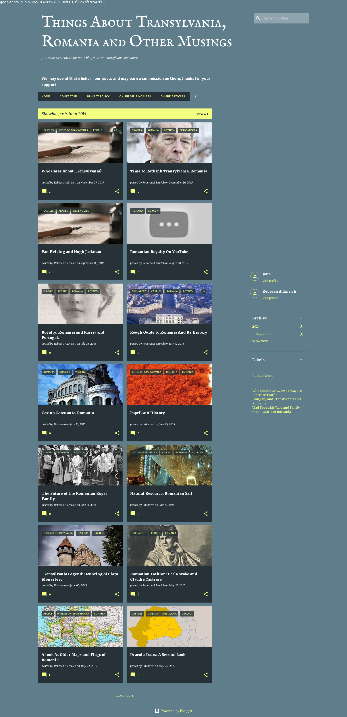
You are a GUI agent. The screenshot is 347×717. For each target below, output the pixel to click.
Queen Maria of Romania (271, 412)
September (264, 334)
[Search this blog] (285, 18)
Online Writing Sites (135, 96)
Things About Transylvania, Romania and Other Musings (137, 32)
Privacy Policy (98, 96)
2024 (256, 327)
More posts (125, 695)
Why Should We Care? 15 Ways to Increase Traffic (277, 393)
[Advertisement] (229, 188)
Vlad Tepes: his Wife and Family (276, 408)
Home (46, 96)
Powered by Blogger (173, 711)
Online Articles (172, 96)
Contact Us (68, 96)
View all (202, 114)
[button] (117, 191)
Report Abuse (262, 376)
